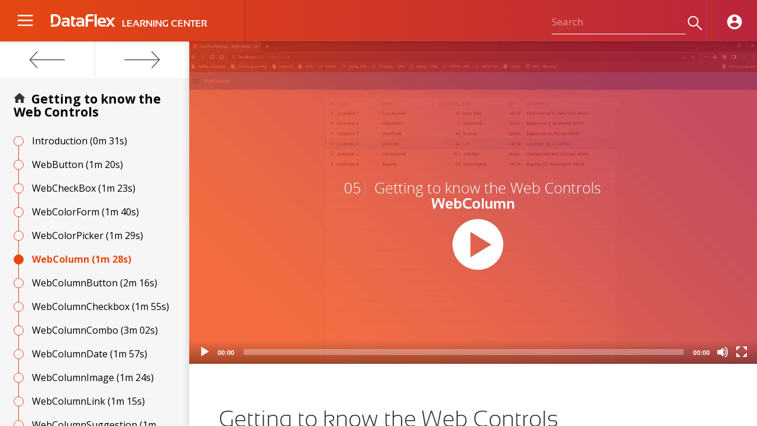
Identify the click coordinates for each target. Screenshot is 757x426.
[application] (473, 202)
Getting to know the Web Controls (87, 105)
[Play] (205, 352)
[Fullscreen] (742, 352)
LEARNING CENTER (164, 23)
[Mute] (723, 352)
